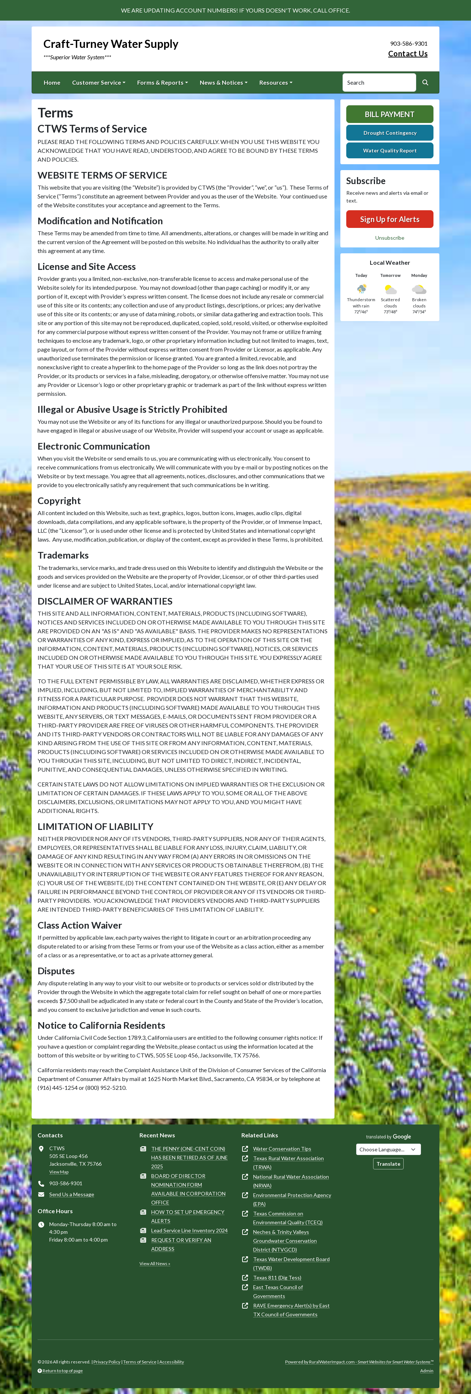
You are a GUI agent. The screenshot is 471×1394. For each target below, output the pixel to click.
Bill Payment (390, 114)
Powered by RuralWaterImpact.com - (359, 1362)
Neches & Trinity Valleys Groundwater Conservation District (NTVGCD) (285, 1241)
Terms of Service (139, 1362)
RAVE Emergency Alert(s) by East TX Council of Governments (291, 1309)
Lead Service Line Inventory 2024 (189, 1230)
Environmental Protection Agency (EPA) (292, 1199)
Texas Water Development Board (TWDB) (291, 1263)
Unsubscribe (389, 238)
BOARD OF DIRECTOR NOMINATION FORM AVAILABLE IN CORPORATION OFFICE (188, 1189)
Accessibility (171, 1362)
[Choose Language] (388, 1149)
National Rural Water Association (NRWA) (291, 1181)
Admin (426, 1370)
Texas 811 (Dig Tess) (277, 1277)
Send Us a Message (71, 1194)
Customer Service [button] (96, 82)
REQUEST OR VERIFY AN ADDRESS (181, 1244)
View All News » (154, 1263)
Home (52, 82)
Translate (388, 1164)
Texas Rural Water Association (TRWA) (288, 1162)
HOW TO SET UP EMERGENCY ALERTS (187, 1216)
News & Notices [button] (221, 82)
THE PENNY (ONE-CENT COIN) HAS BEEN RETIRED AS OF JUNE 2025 (189, 1157)
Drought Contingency (390, 133)
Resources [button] (273, 82)
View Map (58, 1172)
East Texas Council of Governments (278, 1291)
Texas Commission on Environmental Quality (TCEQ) (288, 1217)
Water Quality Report (390, 150)
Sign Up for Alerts (389, 219)
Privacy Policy (106, 1362)
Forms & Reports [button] (160, 82)
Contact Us (408, 53)
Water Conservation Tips (282, 1148)
